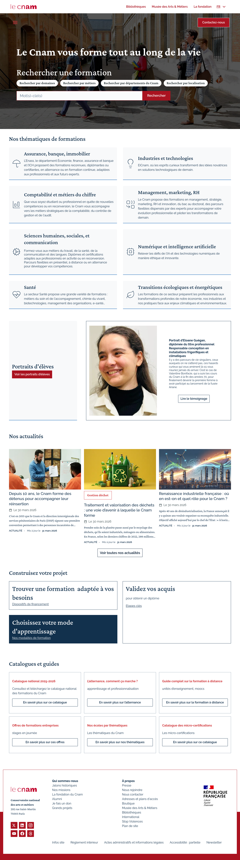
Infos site (58, 842)
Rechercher (156, 95)
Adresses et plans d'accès (140, 799)
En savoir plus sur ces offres (45, 742)
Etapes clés (134, 606)
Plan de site (130, 826)
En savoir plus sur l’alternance (120, 702)
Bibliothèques (131, 812)
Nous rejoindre (132, 790)
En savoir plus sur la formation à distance (195, 702)
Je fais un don (61, 803)
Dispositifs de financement (30, 604)
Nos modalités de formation (31, 638)
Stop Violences (132, 821)
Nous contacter (132, 794)
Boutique (128, 803)
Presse (126, 785)
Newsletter (214, 842)
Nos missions (61, 790)
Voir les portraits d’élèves (32, 374)
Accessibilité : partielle (185, 842)
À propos (128, 781)
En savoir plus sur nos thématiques (119, 742)
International (130, 817)
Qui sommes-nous (65, 781)
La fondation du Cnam (67, 794)
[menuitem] (136, 6)
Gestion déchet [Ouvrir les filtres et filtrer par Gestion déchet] (98, 495)
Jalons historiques (64, 785)
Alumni (57, 799)
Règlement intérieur (84, 842)
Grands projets (62, 808)
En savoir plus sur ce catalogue (45, 702)
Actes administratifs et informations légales (134, 842)
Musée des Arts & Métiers (139, 808)
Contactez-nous (213, 22)
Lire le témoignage (194, 398)
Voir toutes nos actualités (120, 553)
